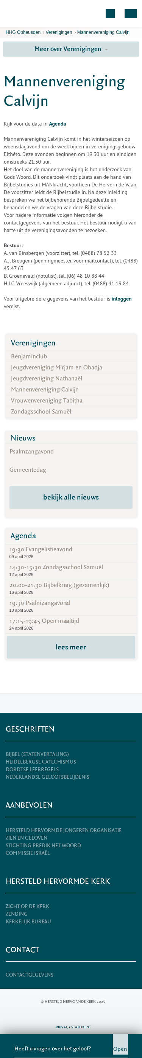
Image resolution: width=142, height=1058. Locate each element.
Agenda (23, 536)
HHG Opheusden (23, 32)
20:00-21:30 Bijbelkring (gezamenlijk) (71, 588)
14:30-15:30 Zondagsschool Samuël (71, 570)
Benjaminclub (29, 356)
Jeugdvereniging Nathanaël (46, 378)
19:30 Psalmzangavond (71, 606)
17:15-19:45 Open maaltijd (71, 624)
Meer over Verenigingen (71, 49)
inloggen (122, 298)
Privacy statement (73, 1027)
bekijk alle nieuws (71, 497)
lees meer (71, 647)
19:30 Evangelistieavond (71, 553)
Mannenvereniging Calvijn (103, 32)
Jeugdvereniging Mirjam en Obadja (56, 367)
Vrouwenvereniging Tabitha (47, 400)
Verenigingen (58, 32)
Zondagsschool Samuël (41, 411)
